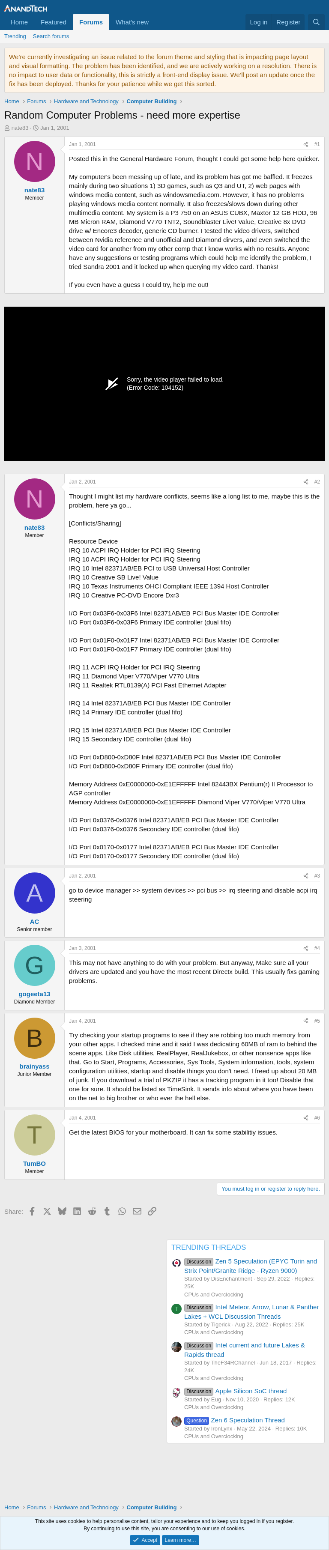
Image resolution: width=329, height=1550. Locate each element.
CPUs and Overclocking (213, 1294)
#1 (317, 144)
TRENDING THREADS (208, 1247)
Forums (91, 22)
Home (19, 22)
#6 (317, 1118)
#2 (317, 482)
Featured (53, 22)
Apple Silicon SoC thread (235, 1391)
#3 (317, 876)
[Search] (316, 22)
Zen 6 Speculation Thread (234, 1420)
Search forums (51, 36)
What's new (132, 22)
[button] (156, 22)
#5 (317, 1021)
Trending (15, 36)
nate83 (20, 128)
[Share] (305, 144)
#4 (317, 948)
